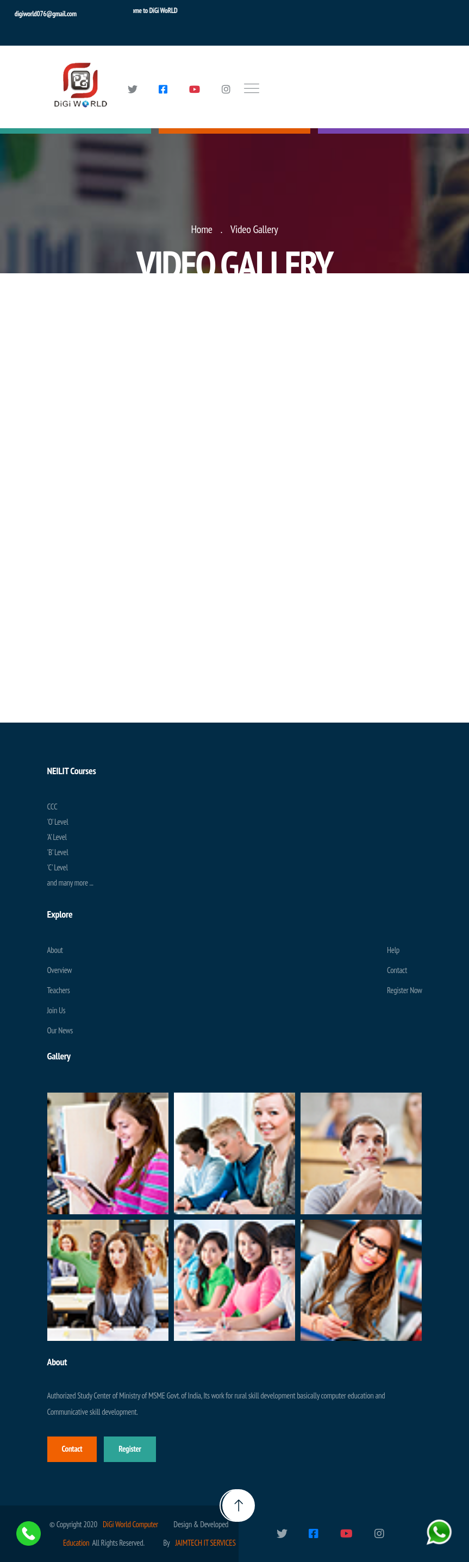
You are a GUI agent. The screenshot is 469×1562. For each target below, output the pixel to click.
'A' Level (57, 837)
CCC (52, 806)
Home (201, 229)
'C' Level (57, 867)
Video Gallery (254, 229)
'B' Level (57, 852)
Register (129, 1449)
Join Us (56, 1010)
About (55, 950)
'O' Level (57, 822)
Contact (397, 970)
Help (393, 950)
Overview (59, 970)
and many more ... (70, 882)
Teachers (58, 990)
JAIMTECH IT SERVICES (205, 1543)
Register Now (404, 990)
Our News (60, 1030)
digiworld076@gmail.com (46, 13)
